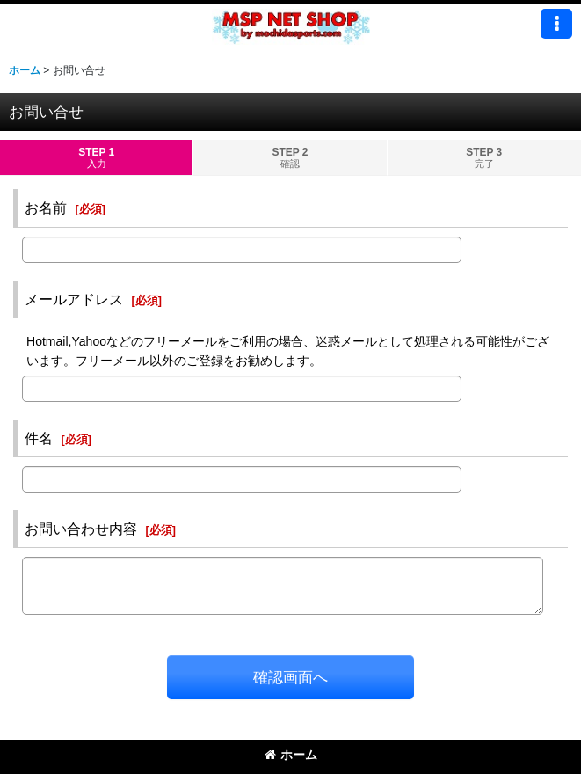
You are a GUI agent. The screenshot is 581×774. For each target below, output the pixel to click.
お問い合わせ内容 (81, 529)
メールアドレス (74, 299)
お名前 (46, 207)
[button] (556, 24)
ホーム (291, 755)
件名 (39, 438)
